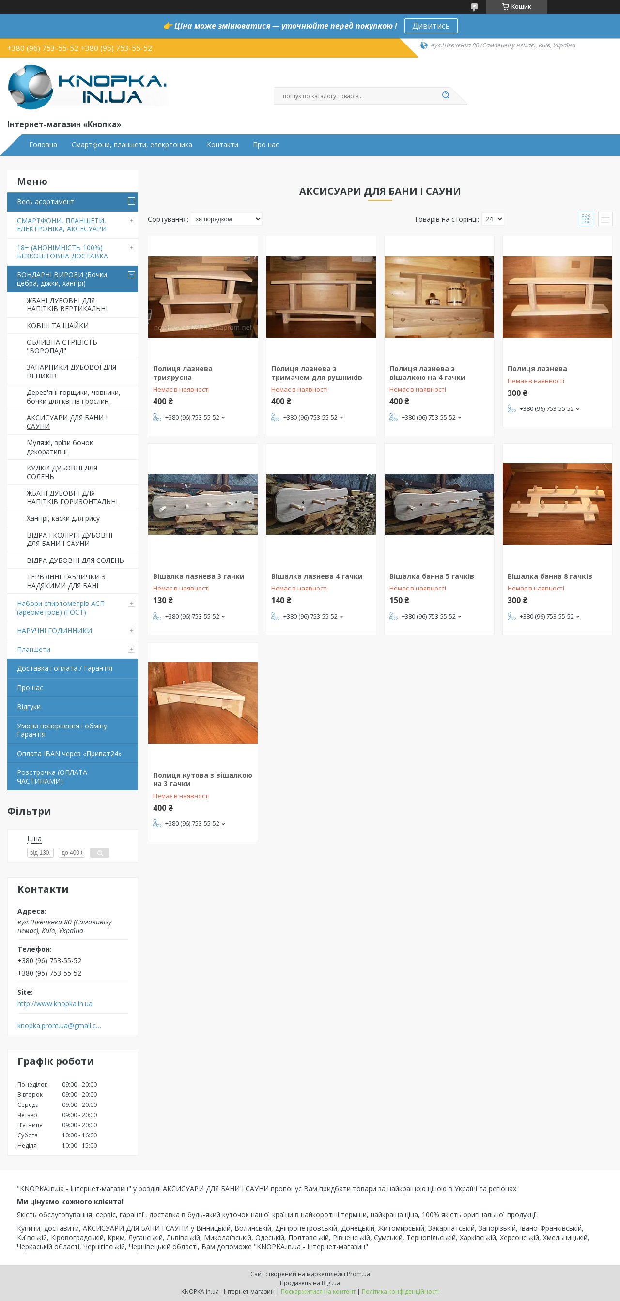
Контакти (222, 144)
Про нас (266, 144)
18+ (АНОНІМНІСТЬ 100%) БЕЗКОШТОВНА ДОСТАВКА (62, 252)
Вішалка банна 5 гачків (431, 576)
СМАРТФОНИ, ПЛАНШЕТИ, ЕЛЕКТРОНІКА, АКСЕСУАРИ (62, 225)
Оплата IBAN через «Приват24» (69, 753)
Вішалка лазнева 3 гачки (199, 576)
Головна (43, 144)
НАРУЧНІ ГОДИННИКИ (54, 630)
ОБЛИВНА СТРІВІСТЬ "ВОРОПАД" (62, 346)
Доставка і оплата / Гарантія (64, 668)
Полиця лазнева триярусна (183, 373)
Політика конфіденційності (400, 1291)
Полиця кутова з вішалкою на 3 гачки (202, 779)
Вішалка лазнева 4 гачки (317, 576)
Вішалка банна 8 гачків (550, 576)
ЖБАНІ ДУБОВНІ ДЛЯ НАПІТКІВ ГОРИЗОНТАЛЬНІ (72, 497)
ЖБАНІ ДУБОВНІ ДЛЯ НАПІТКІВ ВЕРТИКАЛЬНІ (67, 305)
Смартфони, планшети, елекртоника (132, 144)
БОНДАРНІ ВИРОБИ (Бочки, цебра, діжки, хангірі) (63, 279)
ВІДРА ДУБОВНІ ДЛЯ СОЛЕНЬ (75, 560)
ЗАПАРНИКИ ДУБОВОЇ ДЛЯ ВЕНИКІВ (71, 371)
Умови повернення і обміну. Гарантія (62, 730)
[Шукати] (445, 96)
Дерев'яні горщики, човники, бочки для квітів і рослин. (74, 397)
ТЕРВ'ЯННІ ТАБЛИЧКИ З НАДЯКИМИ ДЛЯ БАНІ (66, 581)
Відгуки (29, 706)
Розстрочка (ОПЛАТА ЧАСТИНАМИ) (52, 777)
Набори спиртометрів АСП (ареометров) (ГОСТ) (61, 608)
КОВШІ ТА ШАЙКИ (58, 325)
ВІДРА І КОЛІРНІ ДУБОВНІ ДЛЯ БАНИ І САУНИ (69, 539)
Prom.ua (358, 1274)
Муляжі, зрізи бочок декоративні (60, 447)
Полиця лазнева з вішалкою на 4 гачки (427, 373)
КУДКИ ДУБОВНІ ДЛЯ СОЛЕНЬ (62, 472)
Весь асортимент (46, 201)
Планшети (33, 649)
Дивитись (431, 25)
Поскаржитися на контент (318, 1291)
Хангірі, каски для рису (63, 518)
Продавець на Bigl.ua (310, 1283)
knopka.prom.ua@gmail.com (59, 1025)
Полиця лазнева (537, 368)
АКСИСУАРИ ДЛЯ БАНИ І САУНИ (67, 422)
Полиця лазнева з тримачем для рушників (316, 373)
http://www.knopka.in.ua (55, 1003)
